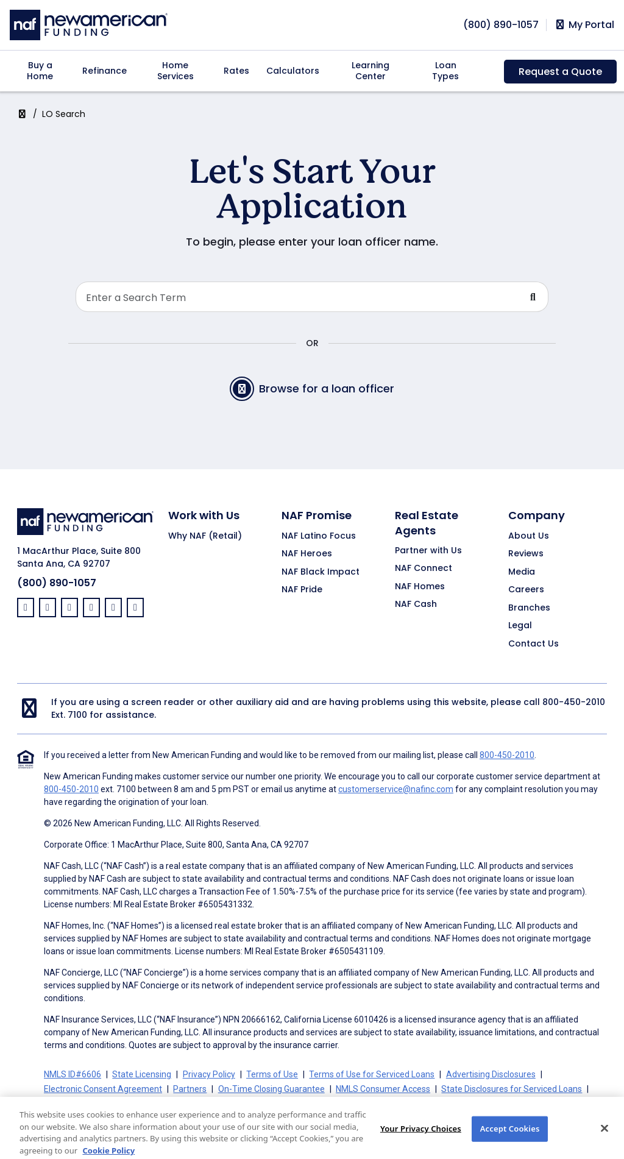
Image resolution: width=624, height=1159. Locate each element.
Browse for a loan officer (312, 389)
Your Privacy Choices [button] (337, 1103)
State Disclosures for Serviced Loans (511, 1089)
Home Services (175, 70)
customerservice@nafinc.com (395, 789)
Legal (520, 625)
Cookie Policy (69, 1103)
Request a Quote (560, 72)
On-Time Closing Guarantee (271, 1089)
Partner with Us (428, 550)
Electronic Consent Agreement (103, 1089)
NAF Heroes (307, 553)
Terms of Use (272, 1074)
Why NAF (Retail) (205, 536)
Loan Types (445, 70)
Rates (236, 71)
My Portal (584, 25)
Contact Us (533, 644)
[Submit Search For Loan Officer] (533, 297)
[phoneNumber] (501, 25)
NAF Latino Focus (319, 536)
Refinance (104, 71)
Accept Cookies (510, 1142)
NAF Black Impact (321, 572)
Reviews (526, 553)
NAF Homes (420, 586)
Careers (526, 589)
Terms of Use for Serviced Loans (371, 1074)
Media (521, 572)
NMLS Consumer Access (383, 1089)
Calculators (292, 71)
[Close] (604, 1142)
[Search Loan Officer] (297, 297)
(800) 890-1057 (56, 583)
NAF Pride (302, 589)
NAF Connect (423, 568)
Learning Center (370, 70)
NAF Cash (416, 604)
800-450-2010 (573, 702)
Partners (190, 1089)
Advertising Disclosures (491, 1074)
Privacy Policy (209, 1074)
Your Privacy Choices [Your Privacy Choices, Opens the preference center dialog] (420, 1142)
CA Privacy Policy (253, 1103)
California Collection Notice (156, 1103)
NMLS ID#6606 (72, 1074)
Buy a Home (40, 70)
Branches (529, 608)
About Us (528, 536)
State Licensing (141, 1074)
